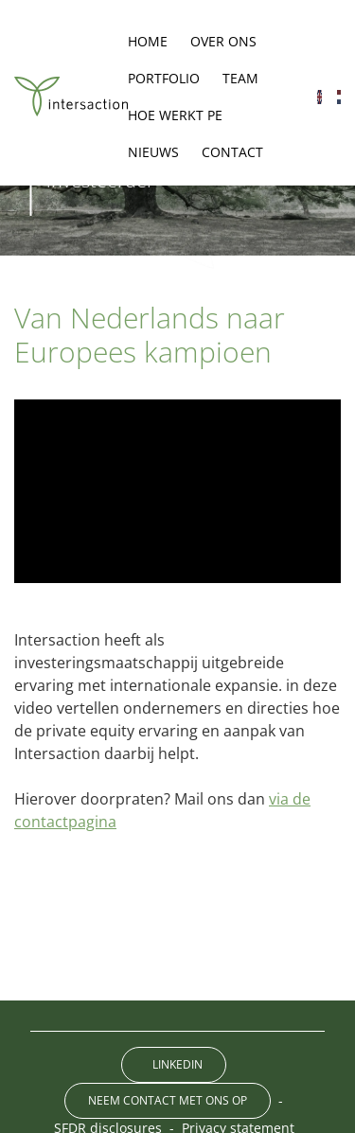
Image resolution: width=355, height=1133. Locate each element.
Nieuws (153, 152)
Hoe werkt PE (175, 115)
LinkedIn (177, 1064)
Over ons (223, 41)
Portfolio (164, 78)
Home (148, 41)
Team (240, 78)
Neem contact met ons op (167, 1100)
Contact (232, 152)
